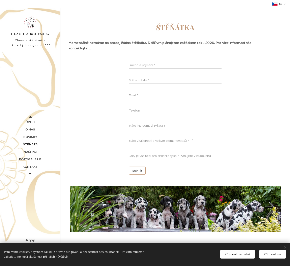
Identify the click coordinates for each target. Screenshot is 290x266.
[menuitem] (30, 122)
